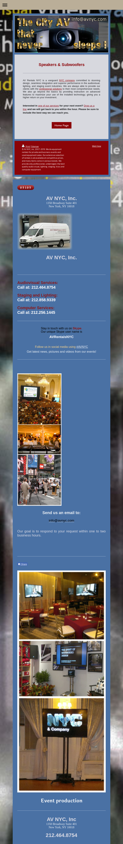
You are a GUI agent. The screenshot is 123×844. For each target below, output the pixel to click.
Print (26, 146)
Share (22, 564)
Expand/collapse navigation (61, 5)
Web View (96, 146)
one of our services (48, 105)
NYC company (67, 80)
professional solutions (50, 89)
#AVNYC (82, 346)
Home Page (62, 125)
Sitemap (35, 146)
